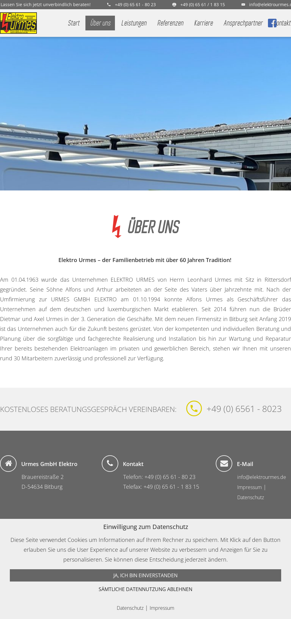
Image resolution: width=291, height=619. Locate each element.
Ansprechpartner (242, 23)
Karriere (203, 23)
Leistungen (133, 23)
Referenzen (170, 23)
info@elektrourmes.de (261, 477)
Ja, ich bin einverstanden (145, 575)
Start (73, 23)
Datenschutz (250, 497)
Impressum (249, 487)
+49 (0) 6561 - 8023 (244, 408)
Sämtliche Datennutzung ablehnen (145, 589)
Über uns (100, 23)
